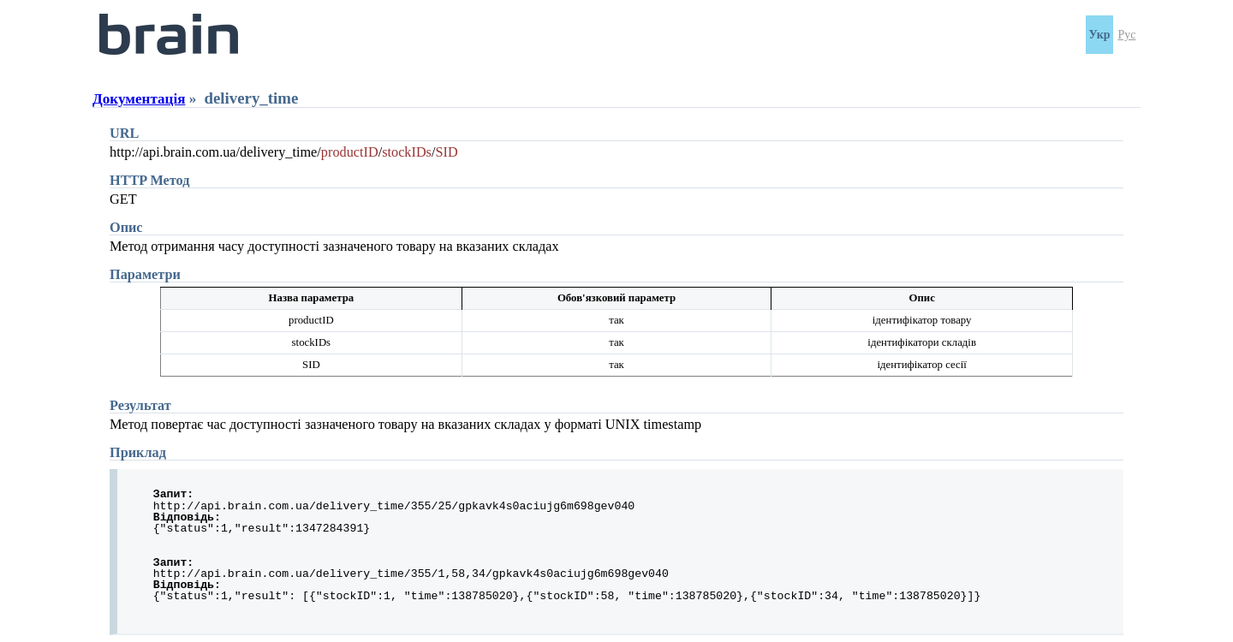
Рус (1127, 34)
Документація (138, 99)
